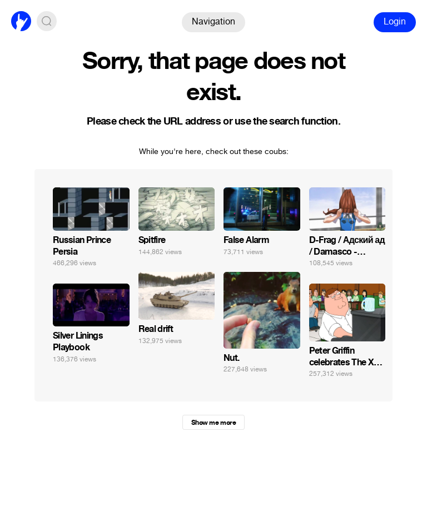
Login (395, 21)
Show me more (213, 422)
